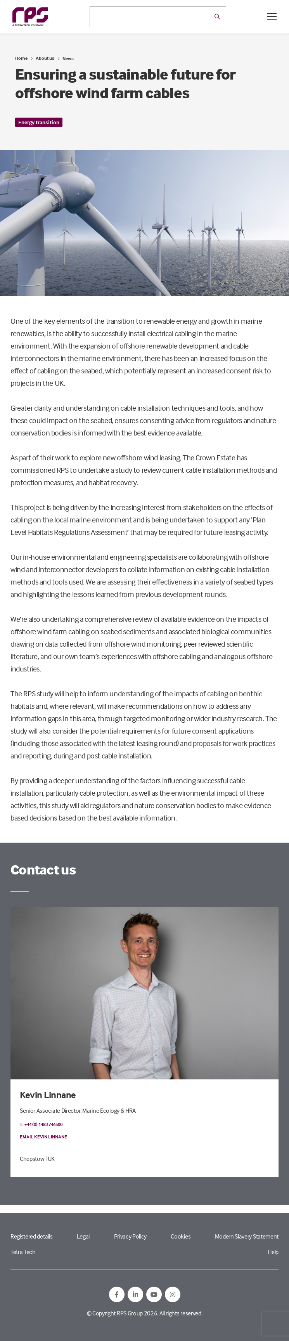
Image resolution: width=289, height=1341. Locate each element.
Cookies (180, 1236)
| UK (50, 1158)
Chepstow (32, 1158)
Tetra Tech (23, 1252)
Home (21, 58)
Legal (83, 1236)
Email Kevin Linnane (43, 1137)
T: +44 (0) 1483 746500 (41, 1124)
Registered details (31, 1236)
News (68, 58)
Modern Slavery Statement (247, 1236)
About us (45, 58)
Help (273, 1252)
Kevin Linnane (48, 1094)
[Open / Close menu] (272, 16)
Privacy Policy (130, 1236)
